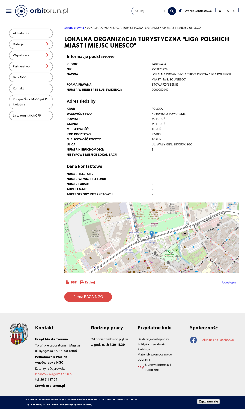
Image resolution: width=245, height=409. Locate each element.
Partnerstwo (21, 66)
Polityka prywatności (152, 344)
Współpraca (21, 55)
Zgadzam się (208, 401)
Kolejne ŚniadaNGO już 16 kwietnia (30, 102)
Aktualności (21, 33)
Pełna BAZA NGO (88, 297)
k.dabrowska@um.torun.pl (53, 374)
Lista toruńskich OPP (27, 115)
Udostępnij (229, 282)
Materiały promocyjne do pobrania (155, 357)
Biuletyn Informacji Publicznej (158, 367)
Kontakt (18, 88)
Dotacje (18, 44)
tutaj (126, 399)
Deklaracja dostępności (153, 339)
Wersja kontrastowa (198, 11)
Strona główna (74, 27)
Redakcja (144, 349)
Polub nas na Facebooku (212, 340)
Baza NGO (19, 77)
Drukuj (90, 282)
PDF (74, 282)
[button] (152, 234)
